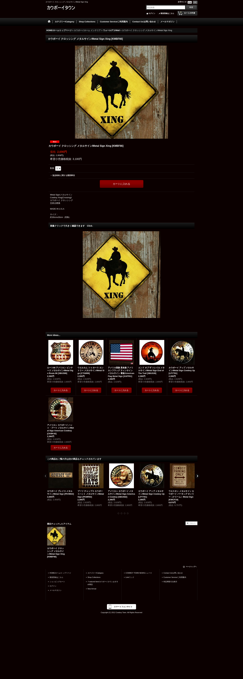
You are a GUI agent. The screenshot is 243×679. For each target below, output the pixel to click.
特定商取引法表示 (170, 582)
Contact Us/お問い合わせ (173, 573)
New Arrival (92, 589)
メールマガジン (56, 590)
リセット (193, 523)
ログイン (151, 13)
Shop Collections (94, 577)
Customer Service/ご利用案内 (174, 577)
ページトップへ (191, 566)
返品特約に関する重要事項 (63, 175)
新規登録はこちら (167, 13)
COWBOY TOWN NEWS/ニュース (139, 573)
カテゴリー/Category (96, 573)
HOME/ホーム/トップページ (60, 573)
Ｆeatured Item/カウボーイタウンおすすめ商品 (103, 583)
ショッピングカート (57, 582)
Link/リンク (130, 577)
